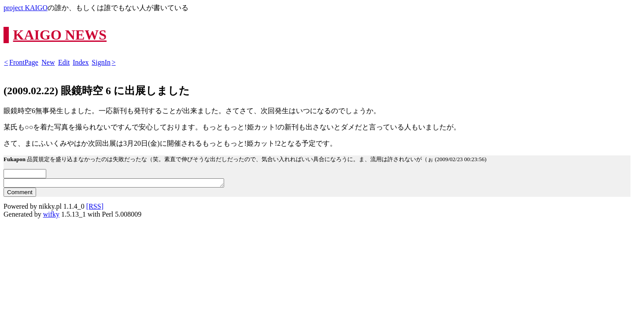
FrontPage (23, 62)
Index (80, 62)
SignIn (101, 62)
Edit (64, 62)
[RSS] (94, 207)
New (48, 62)
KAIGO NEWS (60, 35)
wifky (51, 215)
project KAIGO (26, 7)
